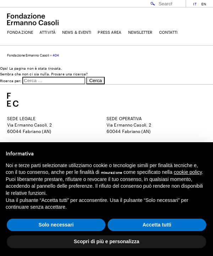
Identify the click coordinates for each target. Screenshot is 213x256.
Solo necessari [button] (56, 225)
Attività (47, 32)
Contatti (168, 32)
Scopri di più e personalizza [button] (106, 241)
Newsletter (140, 32)
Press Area (109, 32)
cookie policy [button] (188, 172)
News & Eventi (76, 32)
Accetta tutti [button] (157, 225)
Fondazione (20, 32)
